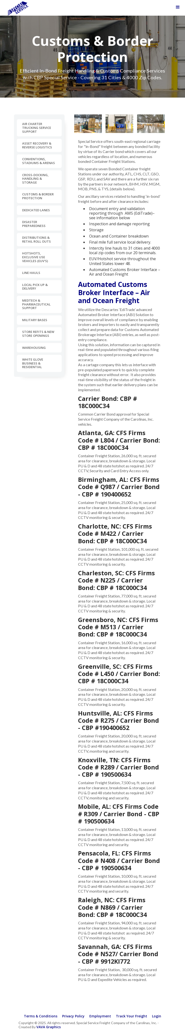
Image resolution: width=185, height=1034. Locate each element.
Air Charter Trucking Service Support (36, 127)
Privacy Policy (73, 1016)
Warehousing (34, 347)
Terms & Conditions (40, 1016)
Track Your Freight (131, 1016)
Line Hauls (31, 273)
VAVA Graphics (48, 1027)
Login (156, 1016)
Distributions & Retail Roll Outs (36, 239)
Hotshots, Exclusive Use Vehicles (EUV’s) (35, 257)
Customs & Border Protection (38, 196)
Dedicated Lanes (36, 210)
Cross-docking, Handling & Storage (35, 179)
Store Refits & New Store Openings (38, 334)
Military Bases (34, 320)
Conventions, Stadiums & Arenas (38, 161)
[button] (178, 7)
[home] (18, 8)
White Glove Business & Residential (32, 363)
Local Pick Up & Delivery (35, 287)
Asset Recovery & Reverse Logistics (37, 145)
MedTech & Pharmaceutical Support (36, 304)
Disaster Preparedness (34, 224)
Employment (100, 1016)
